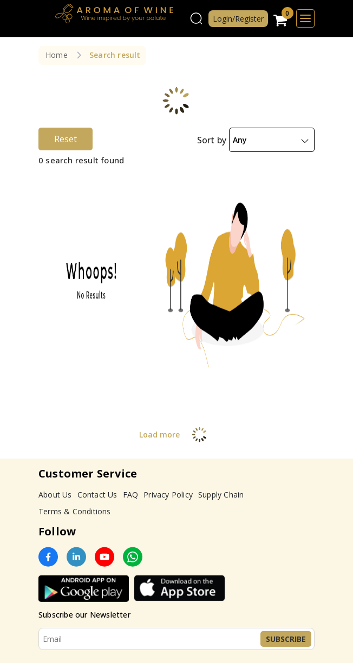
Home (56, 55)
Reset (65, 139)
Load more (176, 434)
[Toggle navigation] (305, 18)
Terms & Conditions (74, 511)
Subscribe (286, 639)
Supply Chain (221, 494)
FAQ (131, 494)
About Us (55, 494)
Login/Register (238, 19)
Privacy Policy (168, 494)
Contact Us (97, 494)
